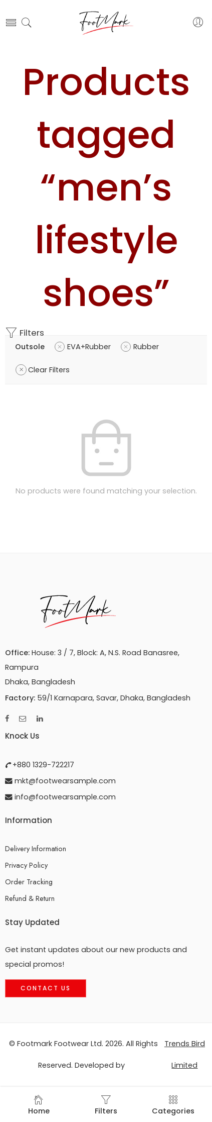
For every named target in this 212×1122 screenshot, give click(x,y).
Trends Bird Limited (184, 1055)
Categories (173, 1105)
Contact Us (46, 988)
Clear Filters (49, 370)
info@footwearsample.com (64, 797)
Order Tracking (29, 881)
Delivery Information (35, 848)
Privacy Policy (26, 865)
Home (39, 1105)
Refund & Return (30, 898)
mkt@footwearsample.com (64, 781)
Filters (24, 333)
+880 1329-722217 (42, 765)
